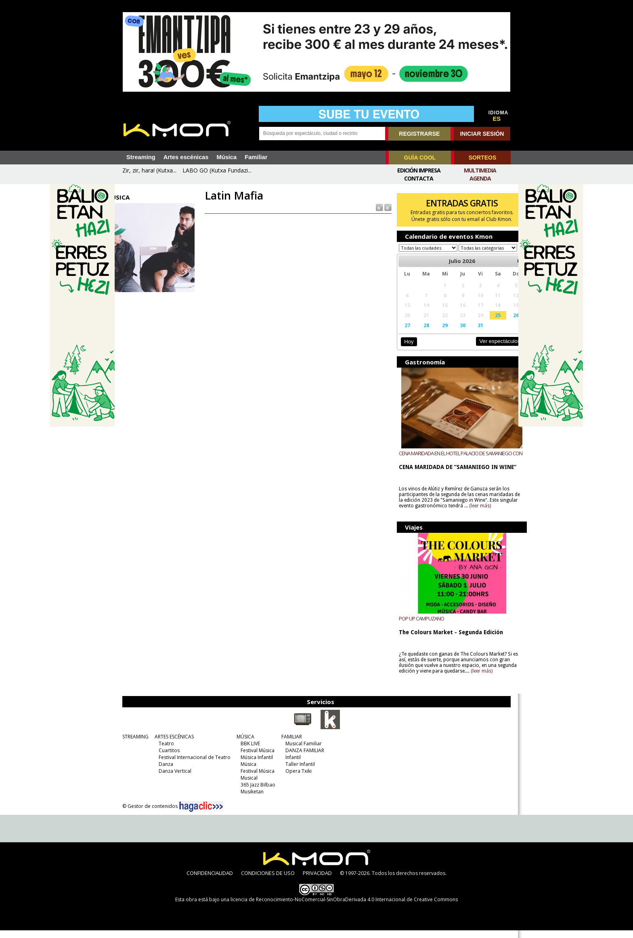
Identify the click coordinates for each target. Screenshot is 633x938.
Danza (164, 771)
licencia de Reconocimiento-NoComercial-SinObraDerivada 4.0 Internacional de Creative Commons (344, 907)
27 (401, 333)
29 (436, 333)
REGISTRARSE (419, 133)
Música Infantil (255, 764)
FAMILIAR (289, 744)
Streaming (140, 157)
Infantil (291, 764)
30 (452, 333)
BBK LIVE (248, 751)
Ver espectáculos (485, 349)
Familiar (256, 157)
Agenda (480, 178)
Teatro (164, 751)
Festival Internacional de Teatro (192, 764)
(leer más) (494, 513)
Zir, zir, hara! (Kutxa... (149, 170)
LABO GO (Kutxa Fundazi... (217, 170)
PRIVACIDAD (317, 880)
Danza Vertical (173, 778)
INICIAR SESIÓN (482, 133)
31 (469, 333)
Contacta (418, 178)
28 (418, 333)
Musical (247, 785)
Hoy (403, 349)
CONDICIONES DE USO (268, 880)
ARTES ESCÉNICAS (172, 744)
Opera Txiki (296, 778)
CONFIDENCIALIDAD (210, 880)
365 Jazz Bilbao (256, 792)
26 (502, 323)
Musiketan (250, 799)
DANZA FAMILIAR (302, 758)
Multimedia (480, 170)
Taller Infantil (298, 771)
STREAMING (133, 744)
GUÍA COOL (420, 157)
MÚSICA (243, 744)
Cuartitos (167, 758)
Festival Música (255, 758)
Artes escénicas (186, 157)
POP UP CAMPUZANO (416, 626)
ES (497, 119)
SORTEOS (482, 157)
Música (226, 157)
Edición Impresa (418, 170)
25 (485, 323)
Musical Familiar (301, 751)
